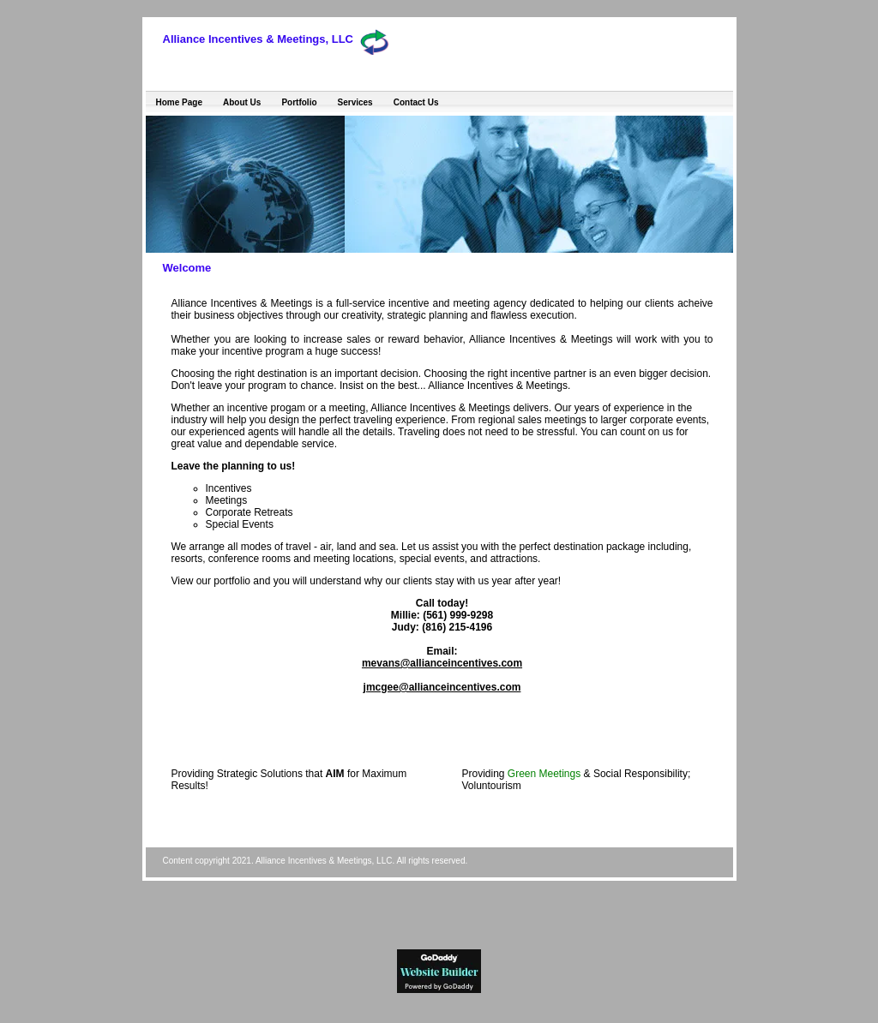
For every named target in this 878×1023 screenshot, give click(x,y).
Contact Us (416, 102)
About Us (242, 102)
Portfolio (298, 102)
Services (355, 102)
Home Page (179, 102)
